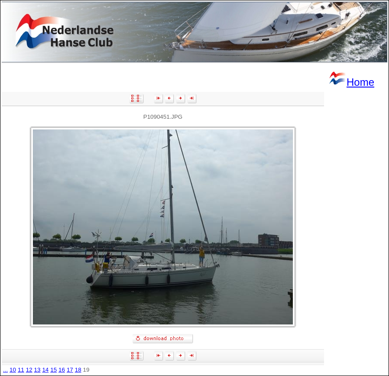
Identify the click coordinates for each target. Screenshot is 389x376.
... (5, 369)
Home (351, 82)
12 (29, 369)
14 (45, 369)
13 (37, 369)
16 (61, 369)
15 (53, 369)
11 (21, 369)
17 (70, 369)
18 (78, 369)
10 (13, 369)
